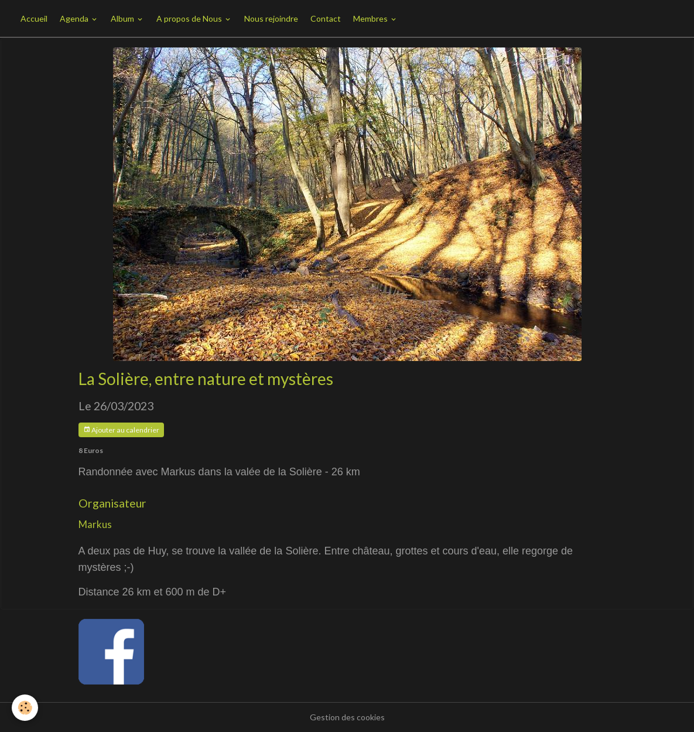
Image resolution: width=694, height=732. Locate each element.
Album (123, 18)
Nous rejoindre (271, 18)
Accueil (33, 18)
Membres (371, 18)
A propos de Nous (190, 18)
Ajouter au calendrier (121, 429)
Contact (325, 18)
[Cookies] (25, 707)
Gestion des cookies (347, 717)
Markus (95, 524)
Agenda (75, 18)
